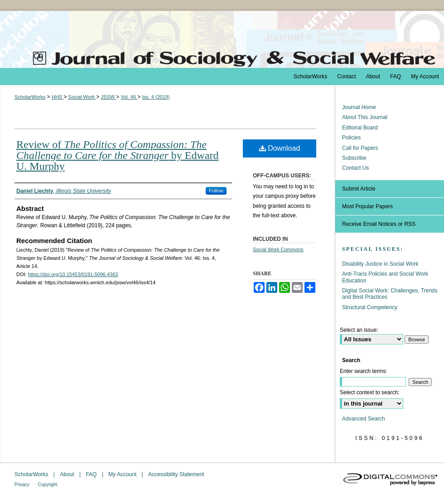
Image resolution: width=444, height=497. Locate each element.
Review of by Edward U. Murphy (117, 155)
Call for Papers (360, 148)
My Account (123, 474)
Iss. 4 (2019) (155, 97)
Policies (351, 137)
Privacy (22, 484)
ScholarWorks (29, 97)
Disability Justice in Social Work (380, 264)
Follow (216, 190)
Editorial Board (360, 127)
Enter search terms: (363, 371)
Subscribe (354, 158)
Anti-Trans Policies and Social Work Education (385, 277)
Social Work (82, 97)
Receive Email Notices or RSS (378, 224)
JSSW (108, 97)
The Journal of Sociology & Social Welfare (222, 39)
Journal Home (359, 107)
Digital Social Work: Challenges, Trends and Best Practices (390, 293)
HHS (57, 97)
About (68, 474)
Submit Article (358, 189)
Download (279, 148)
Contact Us (355, 168)
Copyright (48, 484)
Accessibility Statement (176, 474)
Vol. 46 (129, 97)
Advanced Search (363, 419)
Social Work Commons (278, 249)
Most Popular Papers (367, 206)
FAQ (92, 474)
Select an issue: (359, 330)
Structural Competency (369, 307)
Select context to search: (369, 392)
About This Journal (364, 117)
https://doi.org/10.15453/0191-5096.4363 (73, 274)
